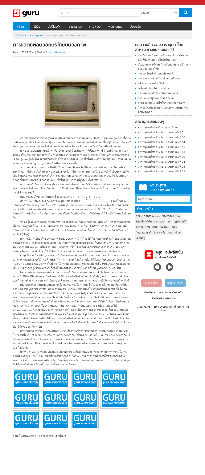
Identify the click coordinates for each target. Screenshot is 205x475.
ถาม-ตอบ (95, 26)
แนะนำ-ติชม (151, 283)
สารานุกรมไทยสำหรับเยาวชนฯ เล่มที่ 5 (161, 132)
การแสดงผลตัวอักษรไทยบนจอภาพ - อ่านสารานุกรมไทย (33, 13)
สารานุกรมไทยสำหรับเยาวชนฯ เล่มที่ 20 (161, 156)
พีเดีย (37, 26)
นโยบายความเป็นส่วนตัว (170, 293)
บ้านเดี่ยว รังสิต (144, 221)
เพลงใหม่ (164, 227)
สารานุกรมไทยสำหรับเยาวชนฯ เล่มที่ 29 (161, 171)
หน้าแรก (21, 26)
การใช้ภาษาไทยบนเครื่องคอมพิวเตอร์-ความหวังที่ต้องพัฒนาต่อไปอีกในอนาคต (163, 57)
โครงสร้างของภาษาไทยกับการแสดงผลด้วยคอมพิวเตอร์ (163, 110)
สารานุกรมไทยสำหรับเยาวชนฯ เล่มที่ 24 (161, 161)
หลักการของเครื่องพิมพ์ (151, 83)
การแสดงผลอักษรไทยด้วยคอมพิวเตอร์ (160, 78)
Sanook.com (11, 2)
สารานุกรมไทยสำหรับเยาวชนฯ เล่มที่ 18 (161, 152)
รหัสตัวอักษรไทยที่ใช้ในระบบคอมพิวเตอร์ (162, 102)
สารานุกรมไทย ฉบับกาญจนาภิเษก (158, 127)
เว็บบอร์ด (135, 26)
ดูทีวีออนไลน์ (143, 227)
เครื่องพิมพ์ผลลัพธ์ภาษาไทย (154, 88)
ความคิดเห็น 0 (57, 52)
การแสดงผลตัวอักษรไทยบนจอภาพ (158, 93)
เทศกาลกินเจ (175, 232)
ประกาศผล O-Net (171, 216)
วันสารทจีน (159, 232)
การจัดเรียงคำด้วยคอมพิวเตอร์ (155, 73)
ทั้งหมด (145, 12)
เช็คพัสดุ (140, 238)
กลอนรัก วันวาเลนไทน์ (148, 216)
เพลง (174, 227)
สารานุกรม (75, 26)
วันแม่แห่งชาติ (143, 232)
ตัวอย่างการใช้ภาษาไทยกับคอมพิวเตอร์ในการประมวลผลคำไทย (164, 66)
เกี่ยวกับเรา (149, 293)
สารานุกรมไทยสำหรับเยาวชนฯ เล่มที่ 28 (161, 166)
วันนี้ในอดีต (54, 26)
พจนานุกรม (115, 26)
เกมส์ (155, 227)
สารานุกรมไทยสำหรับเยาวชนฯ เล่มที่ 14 (161, 142)
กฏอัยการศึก (180, 221)
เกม (169, 221)
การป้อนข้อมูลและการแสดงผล (156, 98)
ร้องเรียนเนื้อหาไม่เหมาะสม (163, 298)
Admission (159, 221)
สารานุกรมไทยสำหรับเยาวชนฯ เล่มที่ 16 (161, 147)
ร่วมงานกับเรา (175, 283)
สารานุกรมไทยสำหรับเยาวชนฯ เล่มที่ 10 (161, 137)
